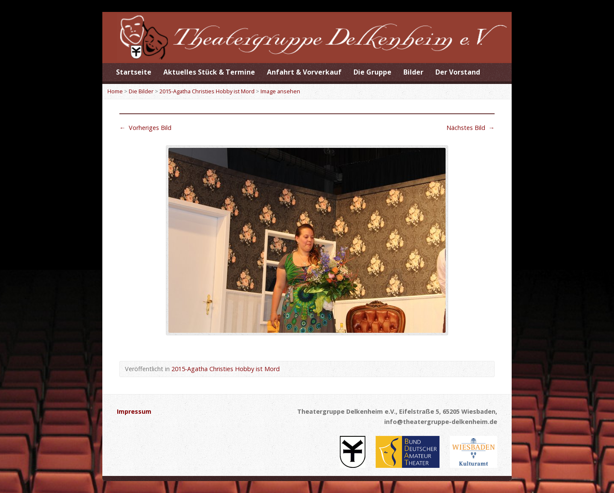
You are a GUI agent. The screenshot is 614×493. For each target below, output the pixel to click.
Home (115, 91)
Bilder (413, 72)
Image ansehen (280, 91)
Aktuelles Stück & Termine (209, 72)
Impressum (134, 411)
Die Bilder (141, 91)
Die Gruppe (372, 72)
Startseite (133, 72)
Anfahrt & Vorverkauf (304, 72)
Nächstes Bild (470, 128)
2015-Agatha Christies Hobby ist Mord (207, 91)
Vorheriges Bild (145, 128)
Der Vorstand (457, 72)
